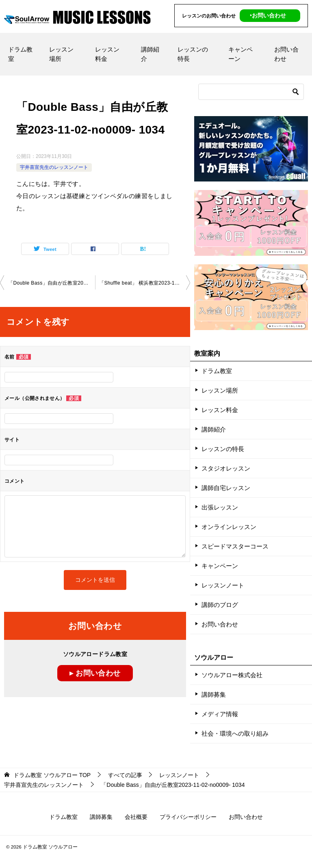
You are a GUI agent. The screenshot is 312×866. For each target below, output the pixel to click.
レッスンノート (223, 585)
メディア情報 (220, 714)
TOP (52, 775)
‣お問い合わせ (268, 15)
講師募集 (214, 694)
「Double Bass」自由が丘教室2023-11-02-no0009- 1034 (51, 283)
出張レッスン (220, 507)
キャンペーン (240, 54)
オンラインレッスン (229, 526)
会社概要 (136, 817)
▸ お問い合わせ (94, 673)
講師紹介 (150, 54)
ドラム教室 (20, 54)
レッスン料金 (107, 54)
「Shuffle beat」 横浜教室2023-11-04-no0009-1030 (144, 283)
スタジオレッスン (226, 468)
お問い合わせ (286, 54)
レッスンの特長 (193, 54)
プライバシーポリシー (188, 817)
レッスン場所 (61, 54)
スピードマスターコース (235, 546)
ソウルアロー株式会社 (232, 675)
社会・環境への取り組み (235, 733)
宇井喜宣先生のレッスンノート (54, 167)
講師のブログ (220, 604)
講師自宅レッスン (226, 487)
